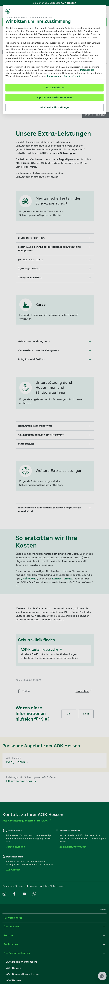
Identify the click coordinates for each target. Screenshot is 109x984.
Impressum (53, 76)
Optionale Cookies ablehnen (54, 97)
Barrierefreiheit (72, 76)
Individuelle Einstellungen (54, 107)
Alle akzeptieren (54, 88)
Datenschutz (87, 70)
